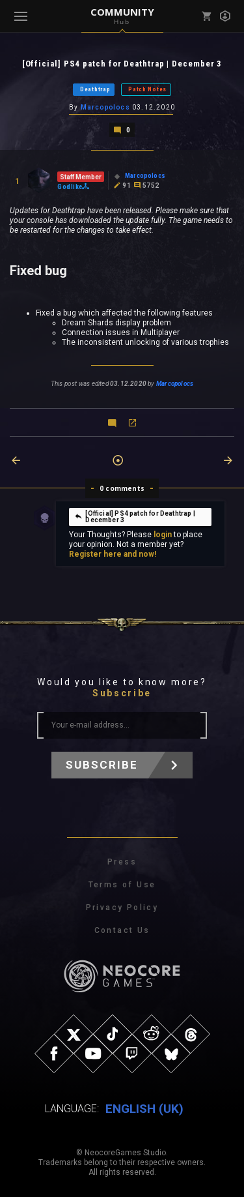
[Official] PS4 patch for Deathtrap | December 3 (134, 517)
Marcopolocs (105, 107)
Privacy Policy (122, 907)
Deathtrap (95, 89)
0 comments (122, 488)
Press (122, 861)
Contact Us (122, 930)
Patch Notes (147, 89)
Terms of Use (122, 884)
